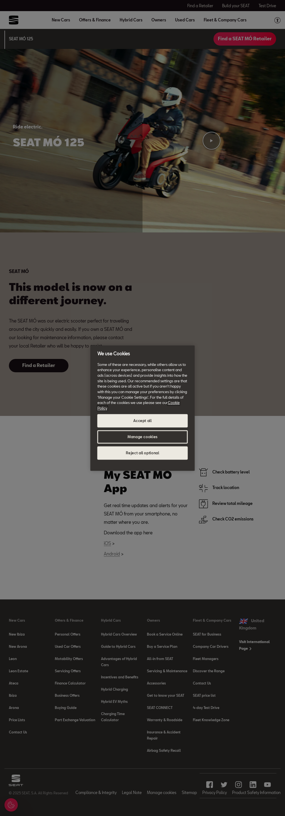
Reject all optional (142, 453)
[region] (142, 408)
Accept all (142, 420)
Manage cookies (142, 437)
